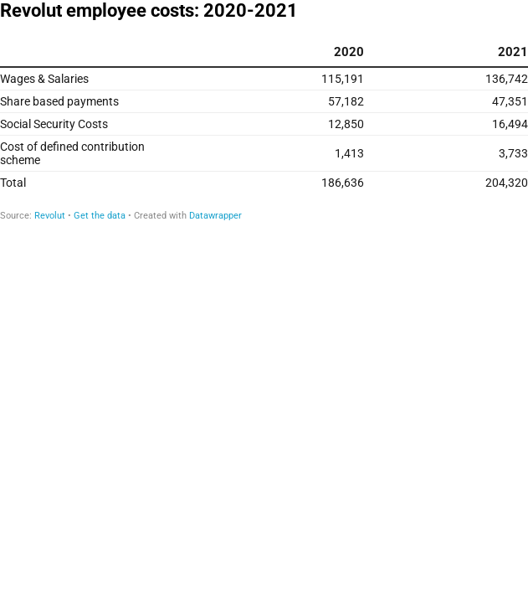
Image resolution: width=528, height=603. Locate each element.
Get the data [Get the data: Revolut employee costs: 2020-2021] (100, 215)
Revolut (49, 215)
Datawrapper (215, 215)
